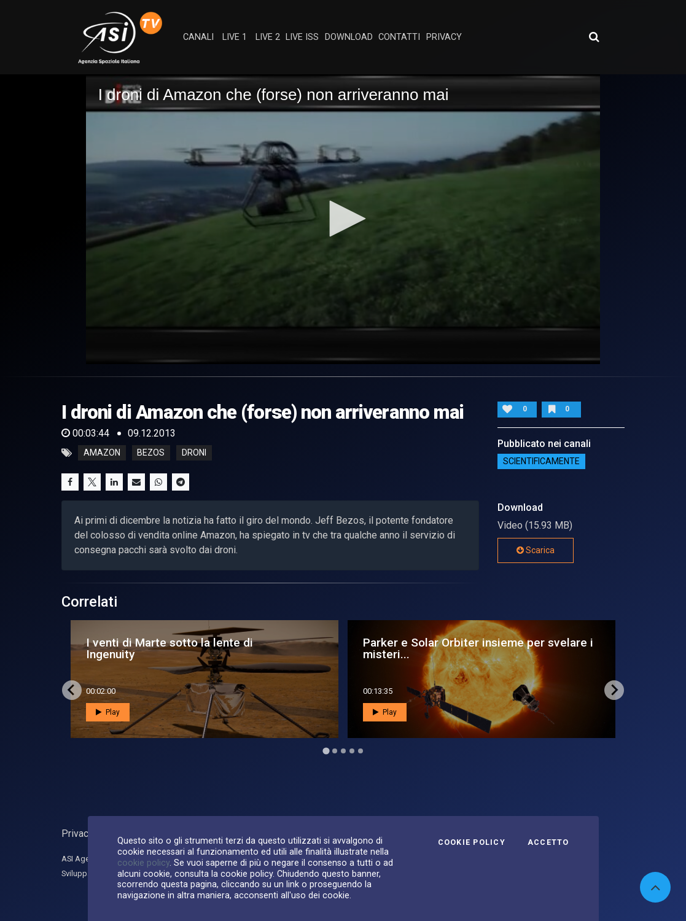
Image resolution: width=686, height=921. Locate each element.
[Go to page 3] (343, 750)
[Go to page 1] (325, 750)
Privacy (77, 833)
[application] (343, 218)
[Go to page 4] (351, 750)
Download (349, 37)
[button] (343, 219)
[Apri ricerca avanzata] (594, 37)
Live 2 (267, 37)
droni (194, 453)
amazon (102, 453)
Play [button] (108, 712)
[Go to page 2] (334, 750)
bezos (151, 453)
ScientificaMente (541, 462)
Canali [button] (198, 37)
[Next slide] (614, 690)
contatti (399, 37)
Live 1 (234, 37)
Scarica (535, 550)
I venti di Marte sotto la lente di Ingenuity (169, 648)
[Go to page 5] (360, 750)
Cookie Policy (471, 842)
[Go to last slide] (72, 690)
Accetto (548, 842)
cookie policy (143, 863)
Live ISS (302, 37)
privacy (444, 37)
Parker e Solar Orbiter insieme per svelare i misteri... (478, 648)
